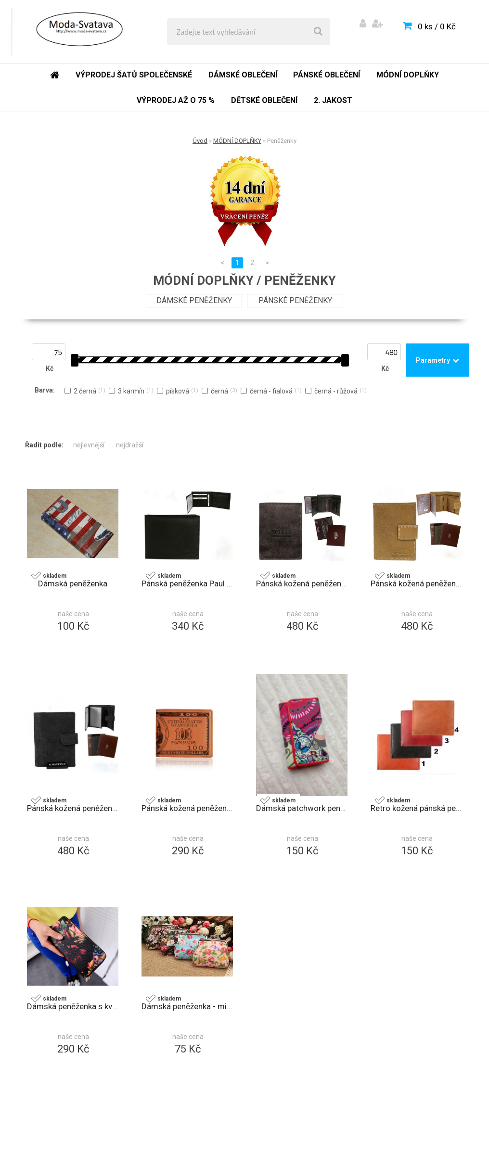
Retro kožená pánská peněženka (416, 808)
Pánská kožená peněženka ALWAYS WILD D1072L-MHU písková (416, 583)
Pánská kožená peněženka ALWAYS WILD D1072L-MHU (301, 583)
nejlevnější (88, 445)
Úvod (200, 140)
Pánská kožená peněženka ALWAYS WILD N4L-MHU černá (72, 808)
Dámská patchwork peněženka (301, 808)
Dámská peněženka (72, 583)
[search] (318, 31)
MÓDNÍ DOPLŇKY (237, 140)
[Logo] (78, 32)
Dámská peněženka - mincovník (187, 1006)
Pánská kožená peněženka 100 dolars (187, 808)
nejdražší (129, 445)
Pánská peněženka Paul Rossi (187, 583)
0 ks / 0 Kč (437, 26)
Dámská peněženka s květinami (72, 1006)
